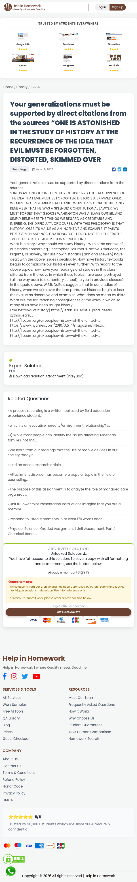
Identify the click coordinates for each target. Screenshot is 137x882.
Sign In (83, 573)
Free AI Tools (13, 712)
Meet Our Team (82, 698)
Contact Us (12, 767)
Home (8, 87)
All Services (12, 698)
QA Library (11, 719)
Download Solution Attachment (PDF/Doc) (46, 376)
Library (22, 87)
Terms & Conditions (19, 774)
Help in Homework (34, 659)
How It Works (79, 712)
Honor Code (13, 788)
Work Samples (15, 705)
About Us (10, 760)
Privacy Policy (14, 794)
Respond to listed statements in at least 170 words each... (57, 519)
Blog (6, 726)
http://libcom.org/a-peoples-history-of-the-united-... (55, 320)
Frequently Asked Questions (92, 705)
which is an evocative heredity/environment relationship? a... (61, 425)
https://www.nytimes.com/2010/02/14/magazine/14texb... (58, 325)
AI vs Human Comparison (90, 733)
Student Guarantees (86, 726)
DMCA (8, 801)
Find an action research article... (36, 465)
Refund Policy (14, 781)
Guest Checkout (16, 740)
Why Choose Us (82, 719)
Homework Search (84, 740)
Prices (8, 733)
